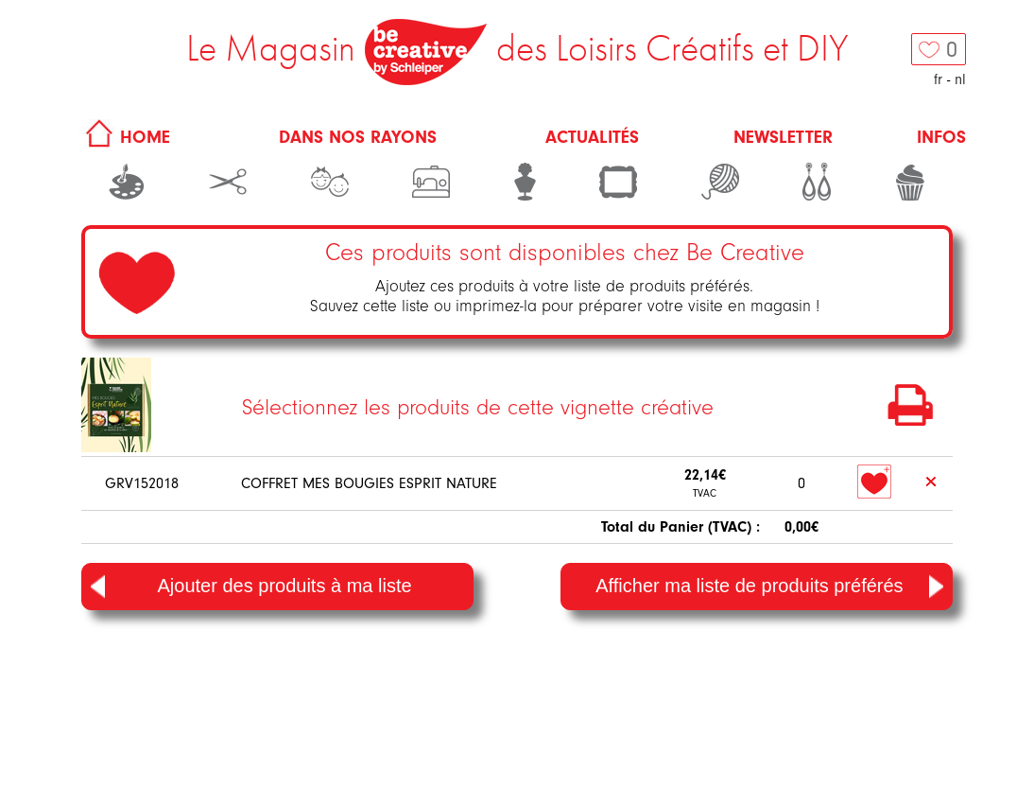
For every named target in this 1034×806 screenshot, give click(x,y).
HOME (124, 137)
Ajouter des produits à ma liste (251, 586)
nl (960, 79)
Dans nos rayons (358, 137)
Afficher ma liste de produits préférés (769, 586)
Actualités (592, 137)
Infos (941, 137)
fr (938, 79)
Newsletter (783, 137)
